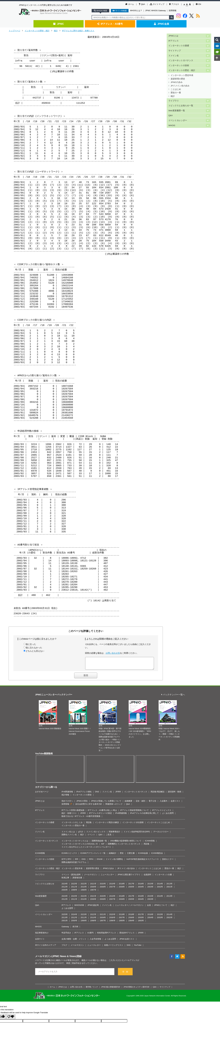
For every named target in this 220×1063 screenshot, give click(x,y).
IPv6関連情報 (67, 794)
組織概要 (128, 803)
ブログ (64, 947)
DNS (97, 794)
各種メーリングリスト (113, 947)
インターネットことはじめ (158, 824)
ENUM (99, 861)
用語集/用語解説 (157, 794)
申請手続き (66, 935)
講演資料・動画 (174, 794)
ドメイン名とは (68, 834)
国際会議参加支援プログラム (74, 864)
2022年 (84, 886)
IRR (76, 861)
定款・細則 (140, 803)
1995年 (122, 923)
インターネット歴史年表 (182, 75)
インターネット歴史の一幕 (73, 828)
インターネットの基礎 (178, 46)
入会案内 (163, 803)
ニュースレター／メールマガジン (129, 907)
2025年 (65, 916)
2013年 (169, 886)
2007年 (112, 889)
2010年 (84, 889)
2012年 (65, 889)
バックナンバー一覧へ (173, 697)
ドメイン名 (173, 56)
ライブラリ (173, 101)
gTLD (80, 834)
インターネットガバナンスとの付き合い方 (80, 846)
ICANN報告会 (157, 855)
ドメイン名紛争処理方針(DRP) (137, 834)
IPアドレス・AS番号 (110, 23)
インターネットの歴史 (82, 797)
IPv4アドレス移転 (84, 794)
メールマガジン (90, 877)
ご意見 (108, 837)
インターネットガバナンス (180, 60)
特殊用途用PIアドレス (106, 935)
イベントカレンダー (177, 120)
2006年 (122, 889)
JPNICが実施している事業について (106, 803)
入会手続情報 (95, 941)
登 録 (125, 974)
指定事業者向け (41, 935)
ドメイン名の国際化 (114, 861)
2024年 (65, 886)
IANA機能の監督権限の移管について (125, 843)
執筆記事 (65, 880)
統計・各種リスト (69, 815)
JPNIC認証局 (93, 907)
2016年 (141, 886)
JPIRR (118, 794)
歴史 (122, 855)
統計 (56, 31)
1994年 (131, 923)
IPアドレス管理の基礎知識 (73, 812)
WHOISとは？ (136, 10)
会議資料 (147, 877)
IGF (102, 846)
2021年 (93, 886)
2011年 (74, 889)
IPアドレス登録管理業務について (134, 812)
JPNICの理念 (82, 803)
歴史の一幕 (176, 93)
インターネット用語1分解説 (107, 824)
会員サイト (40, 941)
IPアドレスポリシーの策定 (100, 815)
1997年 (93, 892)
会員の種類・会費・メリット (74, 941)
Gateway (65, 929)
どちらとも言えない (35, 651)
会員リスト (175, 803)
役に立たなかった (34, 647)
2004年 (141, 889)
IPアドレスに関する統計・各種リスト (78, 31)
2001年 (169, 889)
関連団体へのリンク (114, 806)
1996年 (112, 923)
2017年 (131, 886)
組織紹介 (112, 855)
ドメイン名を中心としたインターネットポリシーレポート (86, 849)
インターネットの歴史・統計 (37, 31)
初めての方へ (67, 803)
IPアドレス (173, 41)
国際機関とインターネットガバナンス (124, 846)
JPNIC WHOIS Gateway (155, 10)
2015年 (150, 886)
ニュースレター (107, 877)
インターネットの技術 (178, 65)
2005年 (131, 889)
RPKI (91, 861)
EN (198, 4)
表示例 (75, 929)
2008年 (103, 889)
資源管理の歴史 (178, 79)
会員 (149, 907)
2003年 (150, 889)
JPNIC (58, 23)
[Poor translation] (10, 1018)
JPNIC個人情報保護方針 (110, 989)
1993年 (141, 923)
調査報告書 (77, 880)
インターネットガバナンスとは (75, 843)
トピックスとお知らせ (44, 886)
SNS (129, 947)
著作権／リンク (92, 989)
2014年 (160, 886)
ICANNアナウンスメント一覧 (92, 855)
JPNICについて (160, 907)
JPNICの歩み (177, 82)
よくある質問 (168, 815)
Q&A (142, 4)
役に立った (31, 644)
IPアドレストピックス (161, 812)
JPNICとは (173, 36)
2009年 (93, 889)
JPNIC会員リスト (127, 941)
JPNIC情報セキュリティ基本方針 (137, 989)
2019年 (112, 886)
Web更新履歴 (41, 898)
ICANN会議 (143, 855)
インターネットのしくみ (72, 824)
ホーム (129, 4)
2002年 (160, 889)
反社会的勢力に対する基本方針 (88, 806)
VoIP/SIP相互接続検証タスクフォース (142, 861)
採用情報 (172, 10)
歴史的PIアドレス (127, 935)
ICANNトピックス (69, 855)
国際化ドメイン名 (69, 837)
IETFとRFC (67, 861)
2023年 (74, 886)
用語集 (89, 824)
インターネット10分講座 (132, 824)
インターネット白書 (163, 877)
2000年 (65, 892)
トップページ (14, 31)
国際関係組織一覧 (99, 843)
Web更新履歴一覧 (176, 110)
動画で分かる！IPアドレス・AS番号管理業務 (81, 818)
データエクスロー (161, 834)
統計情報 (65, 797)
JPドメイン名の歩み (180, 86)
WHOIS (171, 125)
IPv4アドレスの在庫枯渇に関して (144, 815)
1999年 (74, 892)
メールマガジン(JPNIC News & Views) (56, 958)
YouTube (137, 947)
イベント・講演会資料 (71, 877)
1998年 (84, 892)
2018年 (122, 886)
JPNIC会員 (161, 23)
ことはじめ (176, 89)
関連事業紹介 (114, 834)
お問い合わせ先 (113, 653)
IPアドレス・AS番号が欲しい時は (102, 812)
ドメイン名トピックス (95, 834)
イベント (91, 837)
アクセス (174, 4)
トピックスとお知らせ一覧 (180, 105)
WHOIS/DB (79, 907)
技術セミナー (168, 861)
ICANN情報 (149, 843)
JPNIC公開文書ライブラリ (128, 877)
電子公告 (152, 803)
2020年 (103, 886)
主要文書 (131, 855)
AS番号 (90, 935)
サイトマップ (157, 4)
